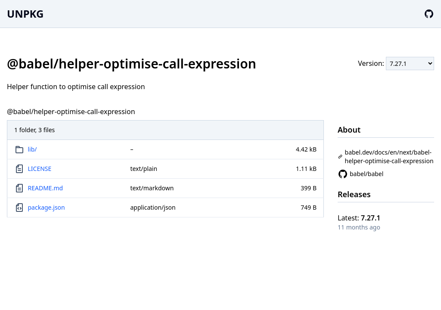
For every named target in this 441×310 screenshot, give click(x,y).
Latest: (359, 218)
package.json (46, 207)
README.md (45, 188)
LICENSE (40, 168)
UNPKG (25, 13)
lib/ (32, 149)
